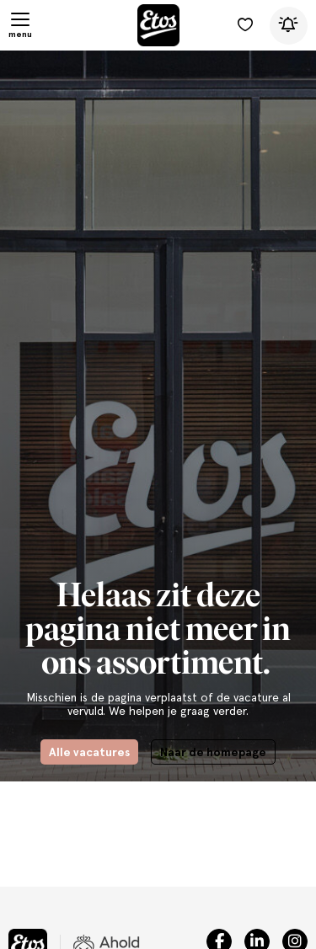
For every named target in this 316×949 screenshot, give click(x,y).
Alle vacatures (89, 752)
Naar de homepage (213, 752)
